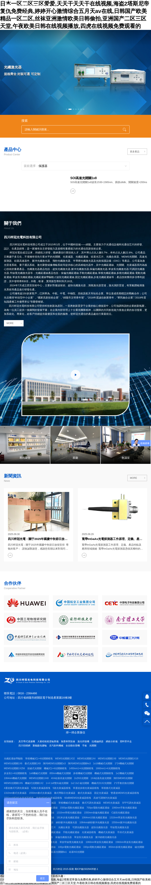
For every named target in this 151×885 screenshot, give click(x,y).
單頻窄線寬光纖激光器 (71, 842)
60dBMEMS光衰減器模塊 (77, 798)
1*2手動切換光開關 (124, 783)
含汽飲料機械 (56, 745)
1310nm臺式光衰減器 (15, 793)
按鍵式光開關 (34, 768)
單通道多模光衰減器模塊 (86, 788)
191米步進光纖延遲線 (68, 817)
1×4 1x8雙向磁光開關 (57, 783)
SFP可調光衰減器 (131, 802)
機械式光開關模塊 (103, 773)
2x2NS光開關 (81, 778)
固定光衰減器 (101, 793)
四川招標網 (24, 745)
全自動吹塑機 (73, 745)
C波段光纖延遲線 (120, 812)
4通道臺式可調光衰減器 (16, 788)
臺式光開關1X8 (33, 763)
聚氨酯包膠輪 (40, 745)
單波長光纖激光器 (83, 837)
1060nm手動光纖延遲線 (124, 807)
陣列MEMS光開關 (123, 778)
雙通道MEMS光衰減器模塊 (125, 793)
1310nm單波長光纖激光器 (123, 817)
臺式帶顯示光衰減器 (64, 793)
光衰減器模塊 (89, 832)
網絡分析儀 (112, 741)
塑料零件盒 (126, 741)
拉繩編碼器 (97, 741)
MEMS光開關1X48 (39, 778)
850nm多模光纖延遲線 (120, 847)
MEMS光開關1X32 (65, 758)
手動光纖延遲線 (71, 832)
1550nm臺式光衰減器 (40, 793)
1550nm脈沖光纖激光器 (123, 822)
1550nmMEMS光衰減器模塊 (19, 798)
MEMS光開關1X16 (128, 758)
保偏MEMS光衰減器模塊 (49, 798)
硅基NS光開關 (76, 852)
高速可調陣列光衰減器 (105, 798)
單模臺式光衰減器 (110, 788)
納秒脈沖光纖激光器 (66, 822)
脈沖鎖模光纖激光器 (106, 837)
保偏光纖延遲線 (52, 832)
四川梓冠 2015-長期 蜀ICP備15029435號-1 (75, 869)
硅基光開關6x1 (59, 852)
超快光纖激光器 (99, 827)
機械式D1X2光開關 (101, 783)
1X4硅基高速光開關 (101, 778)
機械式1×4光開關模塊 (55, 768)
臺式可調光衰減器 (91, 802)
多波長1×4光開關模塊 (15, 773)
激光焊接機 (83, 741)
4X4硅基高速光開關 (61, 778)
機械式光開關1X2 (34, 783)
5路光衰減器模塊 (62, 788)
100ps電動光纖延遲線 (69, 847)
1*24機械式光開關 (124, 763)
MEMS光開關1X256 (14, 768)
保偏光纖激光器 (63, 837)
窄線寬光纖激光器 (119, 827)
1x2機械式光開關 (125, 773)
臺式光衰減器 (85, 793)
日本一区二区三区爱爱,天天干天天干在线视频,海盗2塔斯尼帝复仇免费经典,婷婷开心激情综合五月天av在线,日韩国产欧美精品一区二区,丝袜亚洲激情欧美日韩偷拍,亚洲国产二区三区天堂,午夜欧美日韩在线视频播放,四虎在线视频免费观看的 (74, 15)
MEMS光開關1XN (13, 783)
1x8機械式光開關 (38, 773)
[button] (66, 109)
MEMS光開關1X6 (13, 763)
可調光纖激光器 (80, 827)
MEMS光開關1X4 (86, 758)
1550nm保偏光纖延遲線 (96, 812)
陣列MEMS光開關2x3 (54, 763)
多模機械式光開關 (82, 773)
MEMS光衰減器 (111, 802)
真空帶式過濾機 (26, 741)
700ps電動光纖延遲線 (98, 807)
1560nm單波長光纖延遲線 (129, 842)
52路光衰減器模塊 (40, 788)
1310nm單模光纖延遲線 (69, 812)
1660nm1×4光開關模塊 (108, 768)
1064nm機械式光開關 (15, 778)
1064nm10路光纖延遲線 (94, 817)
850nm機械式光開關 (60, 773)
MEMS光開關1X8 (107, 758)
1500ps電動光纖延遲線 (72, 807)
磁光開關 (139, 847)
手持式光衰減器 (125, 832)
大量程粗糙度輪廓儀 (48, 741)
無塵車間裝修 (68, 741)
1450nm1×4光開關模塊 (81, 768)
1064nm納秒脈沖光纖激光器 (94, 822)
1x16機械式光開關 (102, 763)
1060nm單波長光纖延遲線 (99, 842)
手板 (84, 745)
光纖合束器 (64, 827)
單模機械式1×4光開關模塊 (39, 758)
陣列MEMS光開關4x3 (79, 763)
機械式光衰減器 (106, 832)
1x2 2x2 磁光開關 (80, 783)
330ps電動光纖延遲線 (94, 847)
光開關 (92, 745)
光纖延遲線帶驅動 (13, 758)
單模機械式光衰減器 (69, 802)
